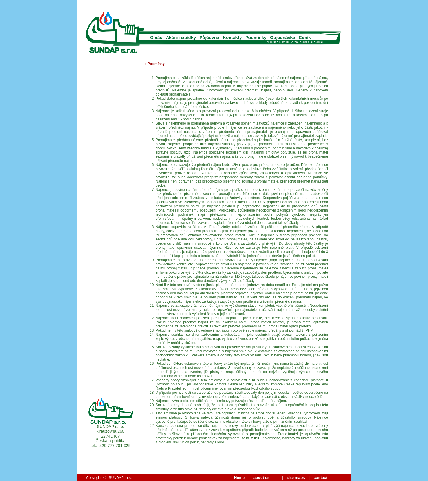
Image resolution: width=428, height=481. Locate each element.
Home (239, 477)
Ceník (305, 37)
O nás (156, 37)
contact (320, 477)
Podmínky (256, 37)
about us (261, 477)
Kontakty (232, 37)
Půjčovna (209, 37)
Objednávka (282, 37)
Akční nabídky (181, 37)
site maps (296, 477)
